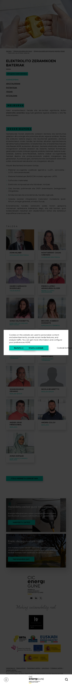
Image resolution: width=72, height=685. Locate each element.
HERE (27, 342)
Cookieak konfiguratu (60, 348)
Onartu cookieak (36, 348)
